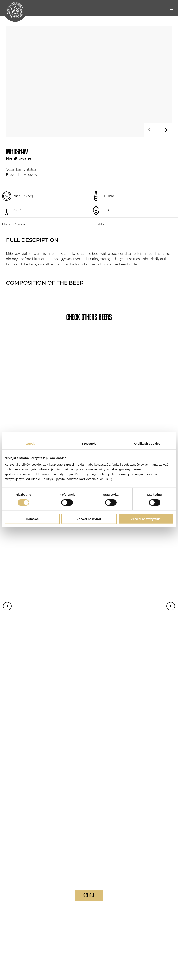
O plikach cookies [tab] (147, 443)
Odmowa (32, 518)
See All (88, 895)
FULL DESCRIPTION (32, 240)
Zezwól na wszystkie (146, 518)
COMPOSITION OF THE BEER (45, 283)
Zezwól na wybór (89, 518)
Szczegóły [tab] (89, 443)
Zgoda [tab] (30, 443)
